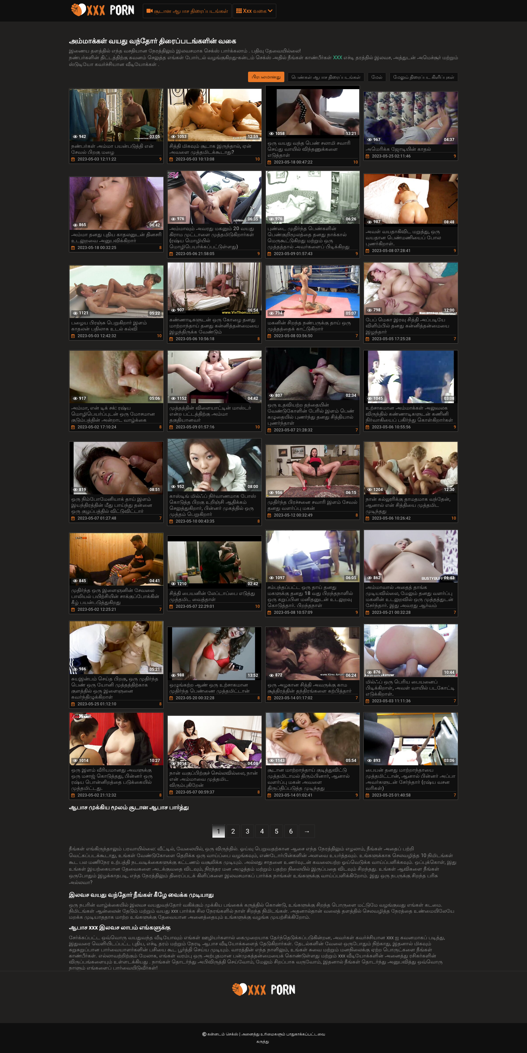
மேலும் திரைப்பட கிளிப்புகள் (423, 77)
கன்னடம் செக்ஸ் (223, 1034)
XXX (338, 58)
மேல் (376, 77)
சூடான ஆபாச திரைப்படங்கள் (187, 10)
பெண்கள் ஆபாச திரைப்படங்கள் (326, 77)
